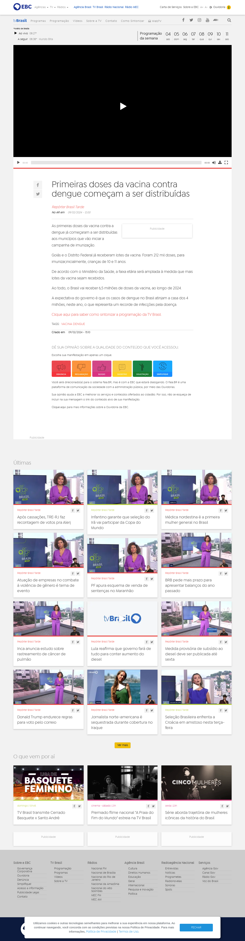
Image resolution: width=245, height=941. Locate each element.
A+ (201, 7)
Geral (131, 881)
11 (227, 34)
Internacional (136, 885)
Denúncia (23, 880)
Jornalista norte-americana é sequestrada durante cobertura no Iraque (122, 722)
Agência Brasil (82, 7)
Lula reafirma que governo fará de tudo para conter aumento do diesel (121, 654)
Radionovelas (173, 881)
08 (201, 34)
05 (176, 34)
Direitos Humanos (139, 872)
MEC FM (96, 895)
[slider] (116, 162)
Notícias (170, 872)
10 (219, 34)
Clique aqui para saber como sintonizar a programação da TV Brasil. (107, 315)
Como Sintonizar (132, 21)
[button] (122, 106)
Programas (38, 21)
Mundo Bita (46, 39)
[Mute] (214, 162)
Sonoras (170, 885)
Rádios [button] (62, 7)
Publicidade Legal (28, 892)
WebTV (157, 21)
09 (210, 34)
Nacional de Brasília (103, 872)
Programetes (173, 877)
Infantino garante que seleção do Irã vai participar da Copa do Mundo (120, 522)
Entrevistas (171, 868)
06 (185, 34)
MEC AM (96, 899)
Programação (59, 21)
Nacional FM (98, 868)
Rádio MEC (132, 7)
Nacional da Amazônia (105, 884)
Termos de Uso (128, 931)
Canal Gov (208, 872)
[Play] (18, 162)
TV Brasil (98, 7)
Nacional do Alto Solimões (101, 890)
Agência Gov (210, 868)
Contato (111, 21)
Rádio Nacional (114, 7)
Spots (168, 889)
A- (206, 7)
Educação (134, 877)
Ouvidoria (219, 7)
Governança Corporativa (24, 870)
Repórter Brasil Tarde (68, 207)
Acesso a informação (30, 888)
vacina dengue (73, 324)
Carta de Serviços (171, 7)
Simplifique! (24, 884)
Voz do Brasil (210, 881)
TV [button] (53, 7)
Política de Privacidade (101, 931)
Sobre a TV (94, 21)
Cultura (132, 868)
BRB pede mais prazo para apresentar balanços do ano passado (190, 585)
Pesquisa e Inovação (141, 889)
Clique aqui (59, 407)
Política (132, 894)
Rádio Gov (208, 877)
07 (193, 34)
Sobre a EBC (191, 7)
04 (168, 34)
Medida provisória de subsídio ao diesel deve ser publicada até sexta (194, 654)
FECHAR (196, 927)
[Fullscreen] (226, 162)
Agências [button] (41, 7)
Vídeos (77, 21)
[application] (122, 106)
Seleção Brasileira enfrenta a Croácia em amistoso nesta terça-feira (195, 722)
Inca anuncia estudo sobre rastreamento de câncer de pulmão (41, 654)
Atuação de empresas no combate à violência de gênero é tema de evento (48, 585)
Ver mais (122, 745)
